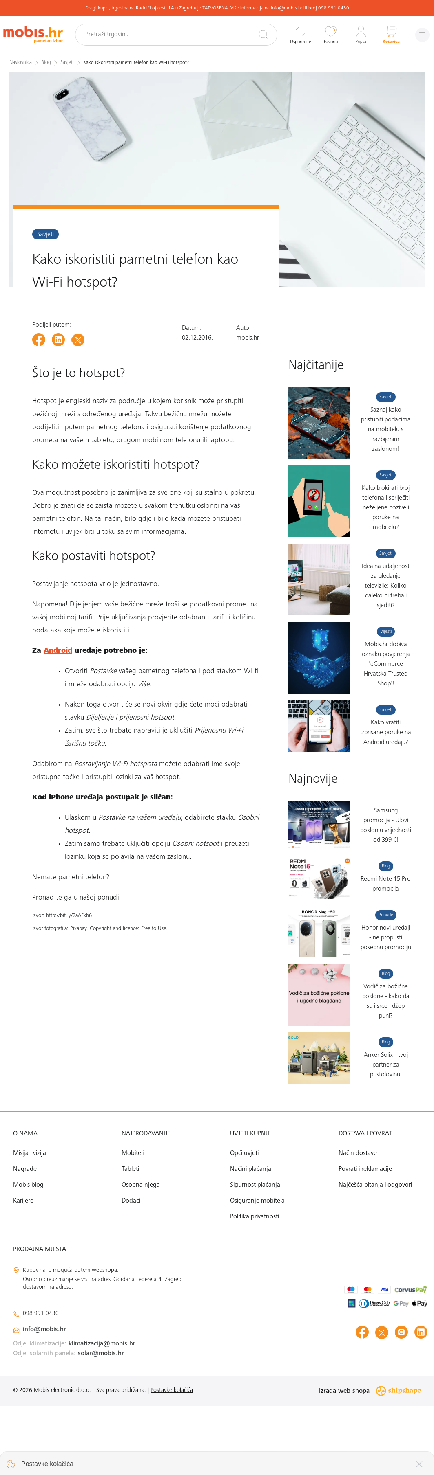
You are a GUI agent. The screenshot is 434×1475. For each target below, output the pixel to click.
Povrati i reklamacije (365, 1238)
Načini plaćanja (250, 1238)
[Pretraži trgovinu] (183, 35)
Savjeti (45, 234)
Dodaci (131, 1270)
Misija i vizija (29, 1222)
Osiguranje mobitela (257, 1270)
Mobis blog (28, 1254)
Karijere (23, 1270)
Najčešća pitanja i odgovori (375, 1254)
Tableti (130, 1238)
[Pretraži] (257, 34)
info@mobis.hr (44, 1399)
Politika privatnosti (254, 1286)
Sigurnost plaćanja (255, 1254)
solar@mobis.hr (101, 1423)
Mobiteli (133, 1222)
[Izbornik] (419, 35)
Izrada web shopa (370, 1460)
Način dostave (358, 1222)
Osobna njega (141, 1254)
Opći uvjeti (244, 1222)
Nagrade (25, 1238)
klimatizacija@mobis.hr (102, 1413)
